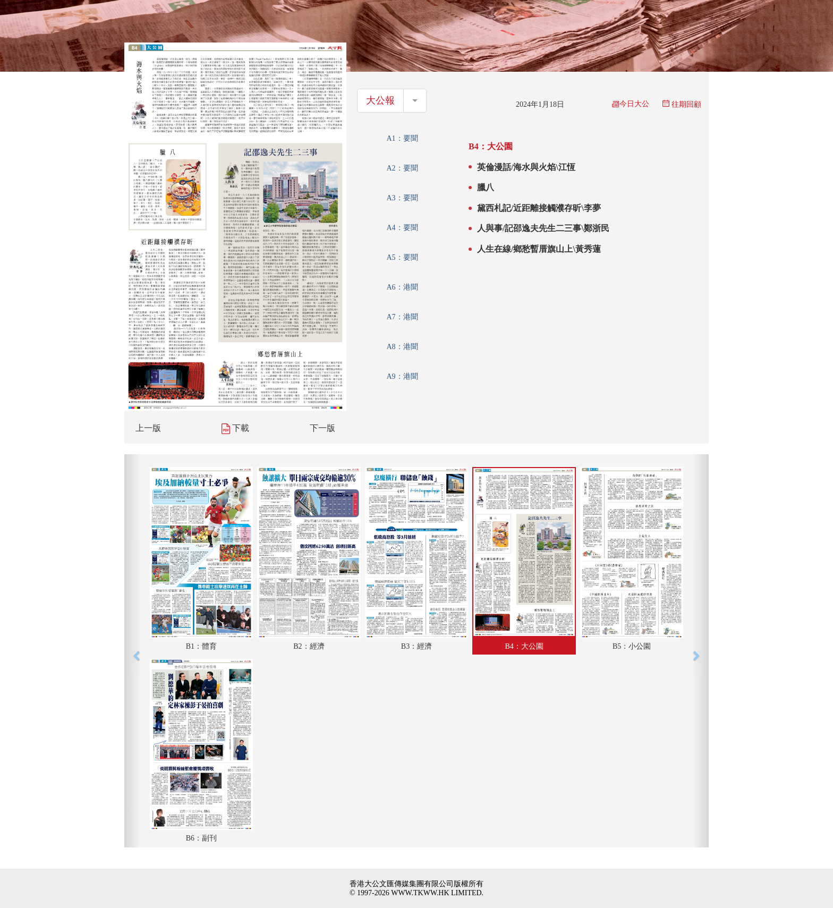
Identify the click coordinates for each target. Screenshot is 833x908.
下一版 (322, 427)
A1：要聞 (402, 138)
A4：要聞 (402, 228)
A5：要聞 (402, 257)
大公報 (380, 100)
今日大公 (630, 104)
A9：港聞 (402, 376)
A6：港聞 (402, 287)
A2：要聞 (402, 168)
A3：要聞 (402, 198)
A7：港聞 (402, 317)
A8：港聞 (402, 347)
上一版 (148, 427)
